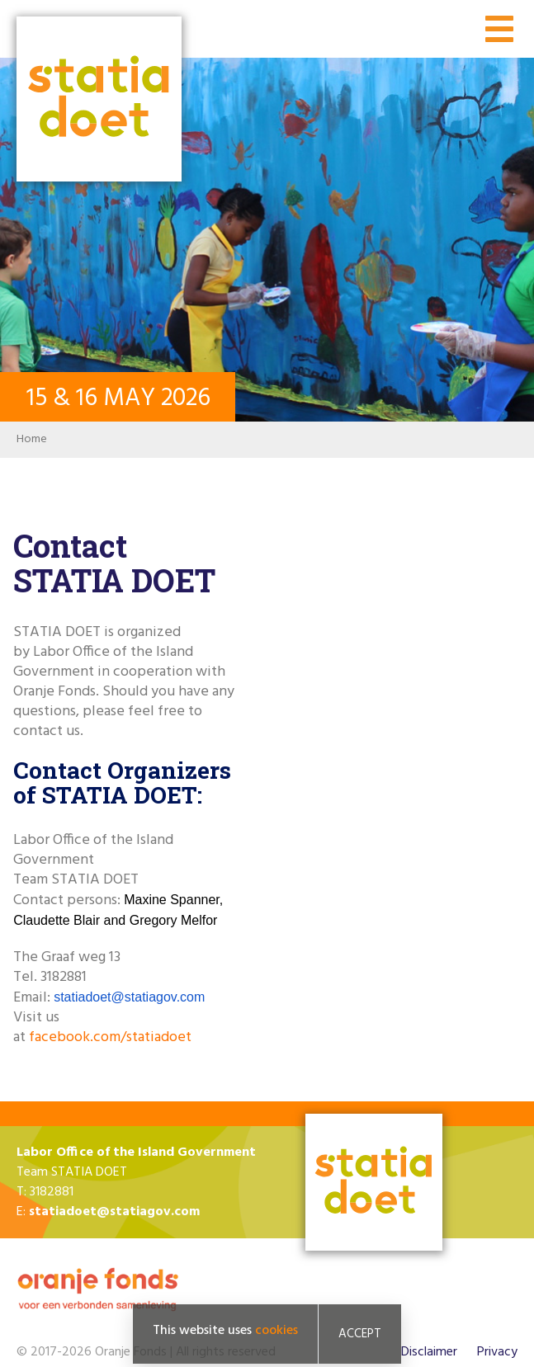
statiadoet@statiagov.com (114, 1212)
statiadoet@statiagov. (117, 997)
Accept (359, 1334)
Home (32, 439)
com (192, 997)
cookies (276, 1330)
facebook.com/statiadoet (110, 1037)
